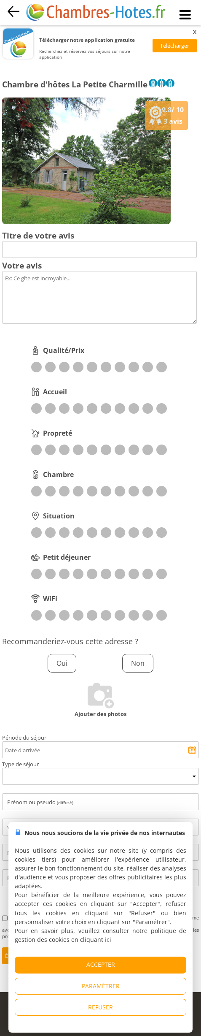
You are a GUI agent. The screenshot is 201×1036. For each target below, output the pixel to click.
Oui (61, 663)
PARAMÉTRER (101, 986)
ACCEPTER (100, 964)
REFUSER (100, 1007)
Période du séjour (24, 737)
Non (138, 663)
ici (108, 940)
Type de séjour (20, 764)
